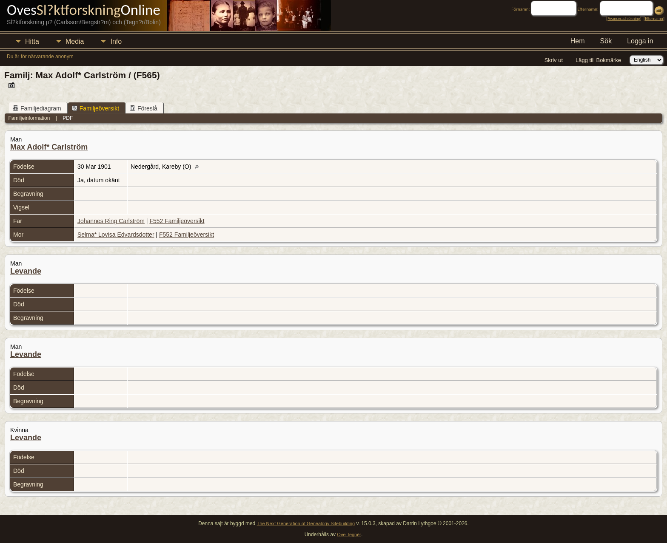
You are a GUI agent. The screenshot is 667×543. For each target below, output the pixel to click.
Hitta (32, 41)
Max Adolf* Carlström (49, 147)
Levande (25, 271)
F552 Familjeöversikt (176, 221)
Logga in (640, 41)
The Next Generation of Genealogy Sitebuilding (306, 523)
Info (116, 41)
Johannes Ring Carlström (111, 221)
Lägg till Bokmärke (598, 60)
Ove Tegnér (349, 534)
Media (75, 41)
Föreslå (143, 108)
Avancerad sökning (623, 18)
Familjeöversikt (95, 108)
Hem (577, 41)
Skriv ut (553, 60)
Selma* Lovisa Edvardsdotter (115, 234)
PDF (68, 118)
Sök (606, 41)
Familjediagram (37, 108)
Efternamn (654, 18)
